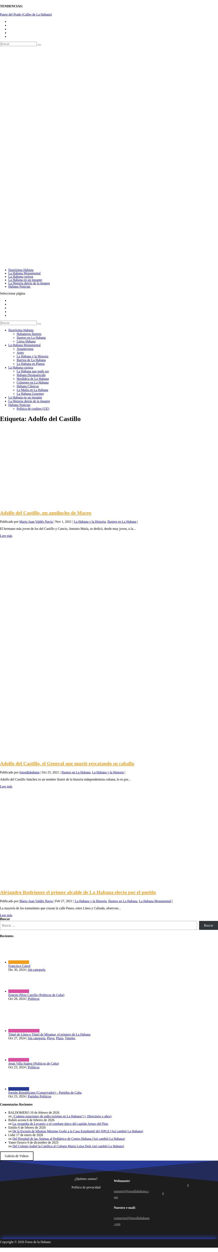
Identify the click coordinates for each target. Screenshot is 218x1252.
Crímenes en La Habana (33, 382)
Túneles (70, 1038)
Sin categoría (36, 969)
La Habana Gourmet (30, 393)
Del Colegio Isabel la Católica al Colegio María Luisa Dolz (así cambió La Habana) (68, 1146)
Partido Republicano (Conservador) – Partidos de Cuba (45, 1092)
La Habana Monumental (24, 273)
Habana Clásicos (28, 386)
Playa (50, 1038)
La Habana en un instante (25, 280)
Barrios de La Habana (31, 360)
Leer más (6, 536)
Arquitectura (25, 349)
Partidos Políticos (39, 1096)
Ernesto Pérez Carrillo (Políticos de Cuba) (36, 995)
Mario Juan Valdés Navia (36, 521)
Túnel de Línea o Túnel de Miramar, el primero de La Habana (49, 1034)
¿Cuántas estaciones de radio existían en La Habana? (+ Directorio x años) (61, 1116)
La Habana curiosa (20, 276)
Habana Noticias (19, 286)
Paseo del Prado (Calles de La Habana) (26, 14)
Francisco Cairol (19, 966)
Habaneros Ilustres (29, 334)
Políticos (33, 998)
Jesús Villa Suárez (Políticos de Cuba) (33, 1063)
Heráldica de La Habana (33, 379)
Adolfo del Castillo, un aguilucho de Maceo (45, 513)
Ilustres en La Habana (31, 337)
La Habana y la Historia (32, 356)
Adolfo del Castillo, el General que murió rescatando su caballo (67, 763)
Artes (20, 352)
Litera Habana (26, 341)
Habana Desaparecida (31, 375)
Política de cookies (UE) (33, 408)
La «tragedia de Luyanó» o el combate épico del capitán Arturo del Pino (60, 1124)
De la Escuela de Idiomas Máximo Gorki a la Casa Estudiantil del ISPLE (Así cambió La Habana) (77, 1131)
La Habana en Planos (31, 364)
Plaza (59, 1038)
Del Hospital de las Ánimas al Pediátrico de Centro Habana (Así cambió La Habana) (68, 1138)
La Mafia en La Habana (32, 390)
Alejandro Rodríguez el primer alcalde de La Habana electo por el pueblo (78, 892)
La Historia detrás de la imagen (29, 283)
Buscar (5, 919)
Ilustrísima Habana (20, 270)
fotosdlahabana (29, 772)
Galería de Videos (16, 1156)
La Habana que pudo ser (33, 371)
